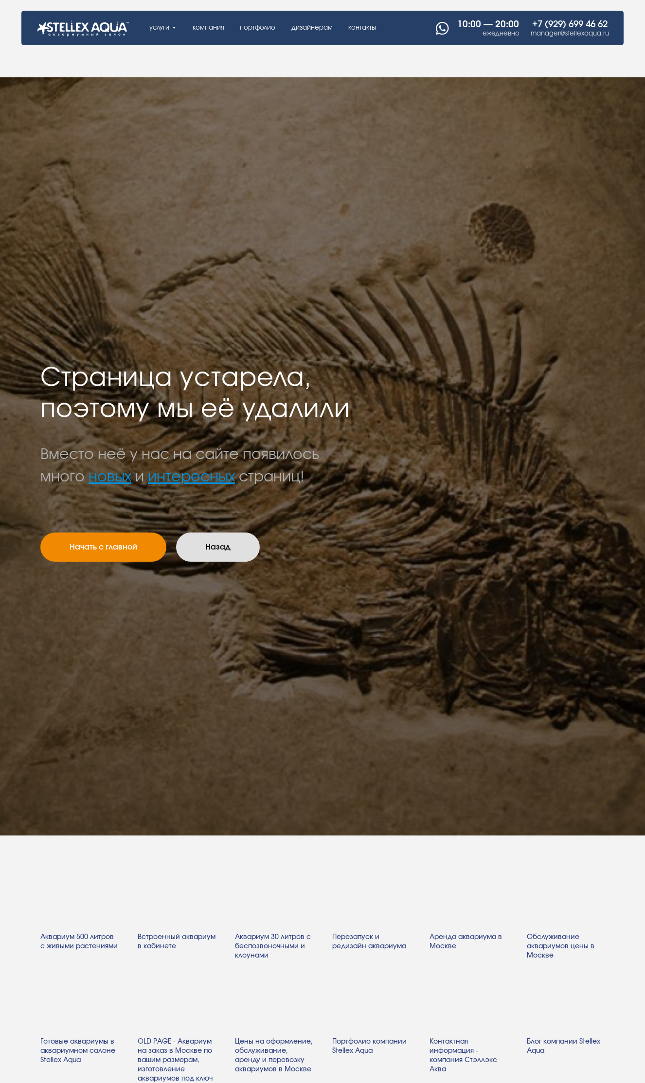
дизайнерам (312, 27)
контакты (362, 27)
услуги (159, 27)
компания (208, 27)
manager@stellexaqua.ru (570, 33)
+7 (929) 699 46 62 (570, 24)
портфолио (257, 27)
